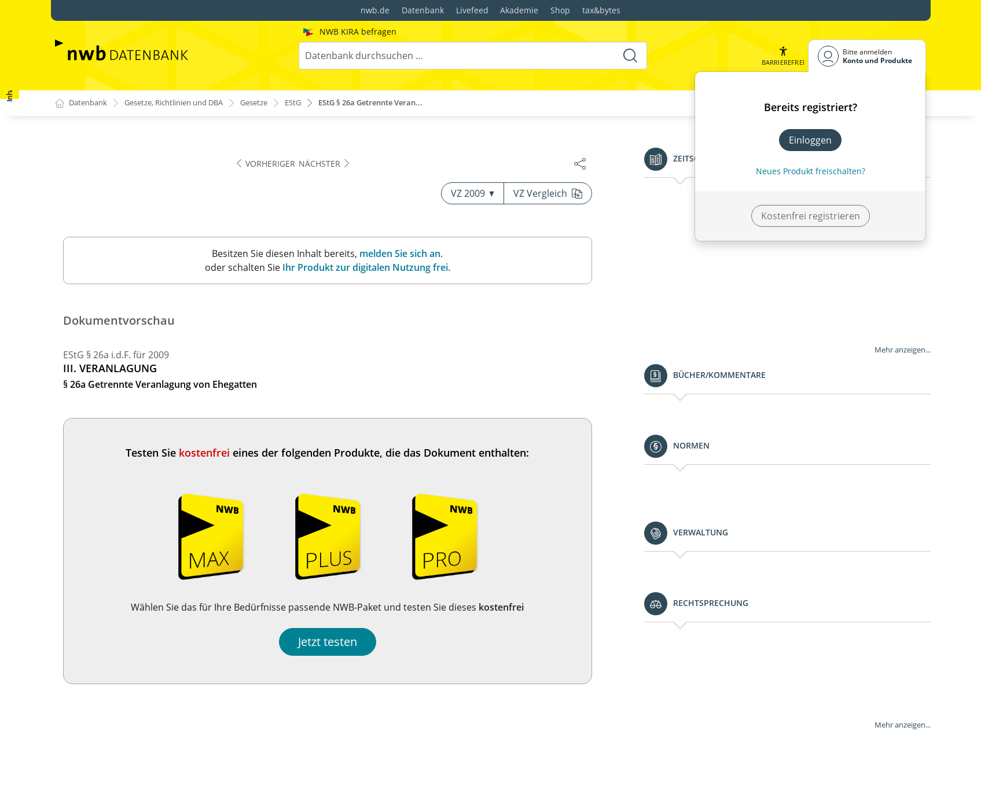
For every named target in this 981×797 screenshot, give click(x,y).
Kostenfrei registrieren (810, 216)
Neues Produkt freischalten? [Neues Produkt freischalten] (810, 171)
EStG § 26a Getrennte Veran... (400, 103)
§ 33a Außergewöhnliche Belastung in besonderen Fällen (173, 530)
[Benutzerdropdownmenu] (867, 55)
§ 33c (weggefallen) (105, 588)
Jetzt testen (662, 642)
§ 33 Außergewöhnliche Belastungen (143, 505)
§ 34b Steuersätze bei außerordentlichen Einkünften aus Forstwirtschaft (177, 665)
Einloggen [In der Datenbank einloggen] (810, 140)
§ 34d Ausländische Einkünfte (138, 766)
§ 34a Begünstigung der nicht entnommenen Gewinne (161, 632)
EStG (316, 103)
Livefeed (472, 10)
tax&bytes (601, 10)
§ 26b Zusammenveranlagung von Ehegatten (161, 221)
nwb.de (375, 10)
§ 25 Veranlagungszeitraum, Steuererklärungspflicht (177, 165)
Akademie (519, 10)
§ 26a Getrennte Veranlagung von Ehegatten (161, 202)
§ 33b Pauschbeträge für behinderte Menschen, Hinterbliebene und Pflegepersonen (167, 563)
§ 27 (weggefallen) (102, 272)
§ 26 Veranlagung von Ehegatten (134, 184)
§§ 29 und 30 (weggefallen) (121, 323)
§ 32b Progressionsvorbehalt (127, 422)
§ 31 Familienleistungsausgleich (132, 366)
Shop (560, 10)
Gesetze (274, 103)
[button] (782, 55)
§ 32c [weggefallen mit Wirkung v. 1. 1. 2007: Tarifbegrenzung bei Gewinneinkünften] (173, 447)
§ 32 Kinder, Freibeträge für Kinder (139, 385)
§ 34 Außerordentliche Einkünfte (134, 607)
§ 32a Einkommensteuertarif (126, 403)
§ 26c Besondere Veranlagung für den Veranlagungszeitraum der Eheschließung (155, 246)
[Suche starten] (629, 56)
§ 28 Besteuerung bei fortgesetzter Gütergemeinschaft (139, 297)
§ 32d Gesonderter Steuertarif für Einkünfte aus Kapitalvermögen (167, 480)
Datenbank (423, 10)
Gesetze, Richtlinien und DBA (184, 103)
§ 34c (86, 747)
